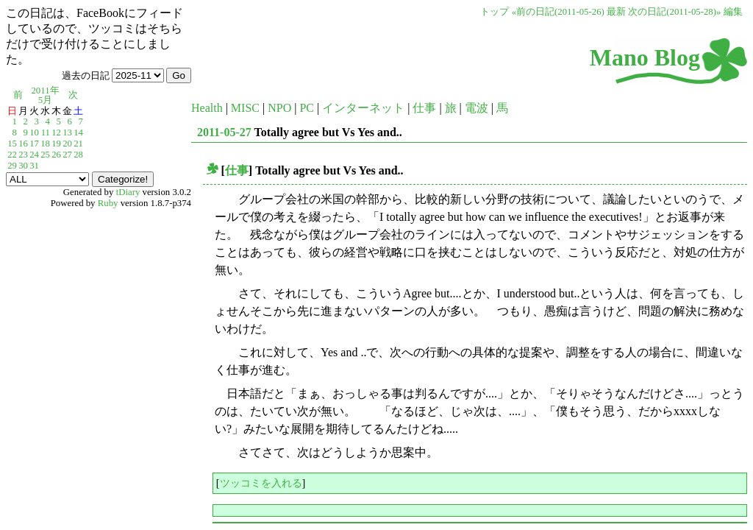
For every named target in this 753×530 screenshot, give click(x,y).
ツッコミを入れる (261, 483)
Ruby (108, 203)
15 (12, 143)
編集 (733, 12)
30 (23, 165)
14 (78, 132)
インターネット (363, 108)
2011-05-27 (224, 132)
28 (78, 154)
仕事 (424, 108)
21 (78, 143)
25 (45, 154)
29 (12, 165)
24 (34, 154)
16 (23, 143)
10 (34, 132)
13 (67, 132)
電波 (476, 108)
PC (306, 108)
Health (207, 108)
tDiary (128, 192)
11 (45, 132)
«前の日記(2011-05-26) (558, 12)
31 (34, 165)
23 (23, 154)
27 (67, 154)
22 (12, 154)
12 (56, 132)
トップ (494, 12)
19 (56, 143)
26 (56, 154)
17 (34, 143)
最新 (616, 12)
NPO (279, 108)
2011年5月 (45, 95)
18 (45, 143)
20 (67, 143)
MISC (245, 108)
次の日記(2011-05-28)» (674, 12)
